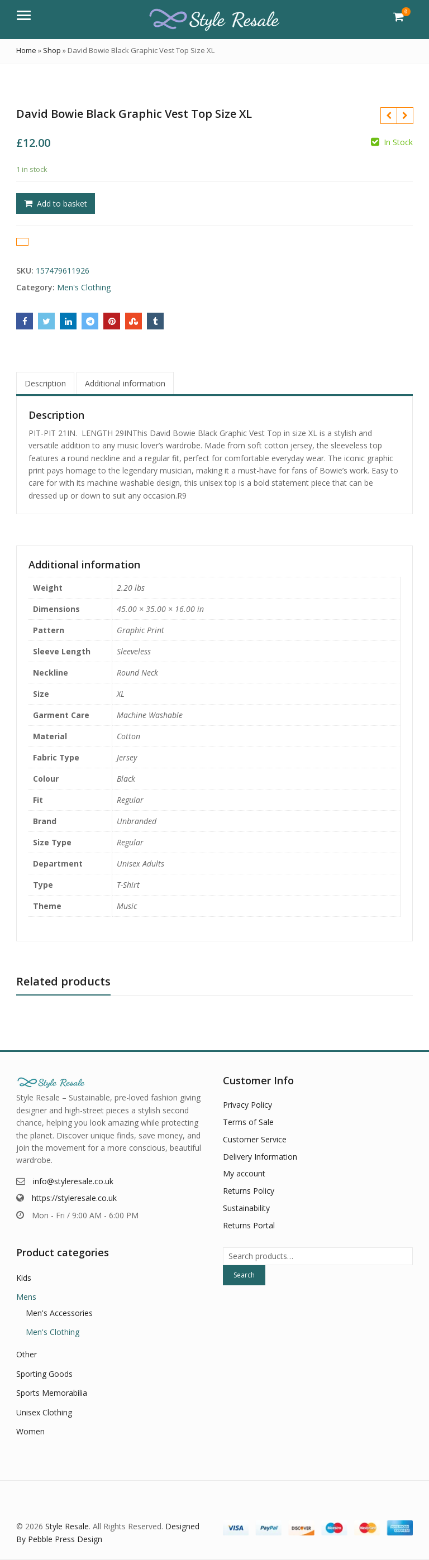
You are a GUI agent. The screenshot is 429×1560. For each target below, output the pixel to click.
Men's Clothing (84, 287)
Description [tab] (45, 383)
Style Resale (67, 1526)
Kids (23, 1277)
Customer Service (255, 1139)
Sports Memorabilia (51, 1392)
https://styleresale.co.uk (74, 1198)
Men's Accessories (59, 1313)
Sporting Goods (44, 1373)
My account (244, 1173)
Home (26, 50)
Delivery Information (260, 1156)
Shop (52, 50)
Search (244, 1275)
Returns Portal (249, 1225)
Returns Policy (248, 1190)
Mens (26, 1296)
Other (26, 1354)
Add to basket (62, 203)
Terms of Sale (248, 1122)
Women (30, 1431)
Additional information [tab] (125, 383)
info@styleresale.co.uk (73, 1181)
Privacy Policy (247, 1104)
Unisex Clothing (44, 1412)
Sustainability (246, 1208)
